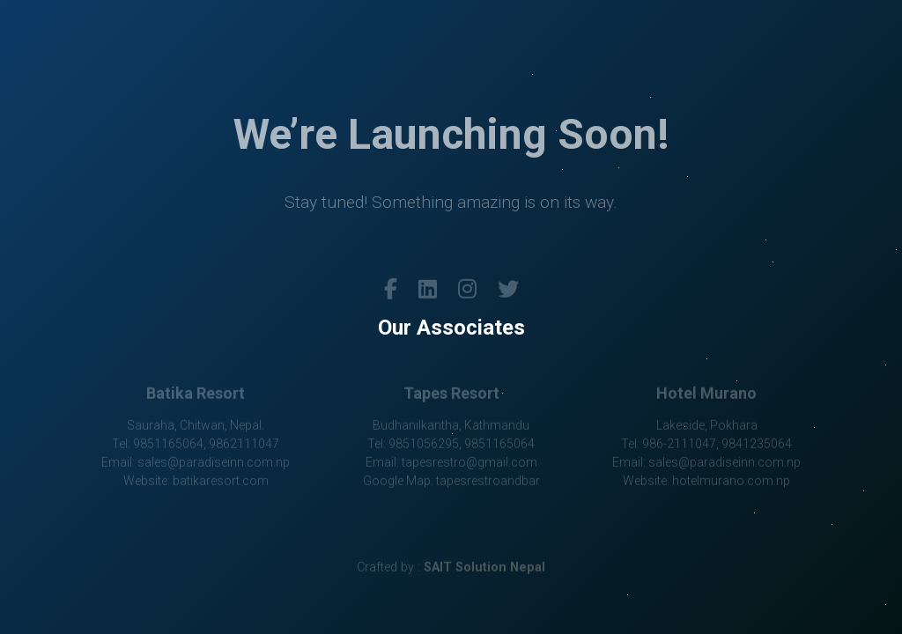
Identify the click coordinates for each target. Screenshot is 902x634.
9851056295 (423, 445)
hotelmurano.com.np (731, 482)
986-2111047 (679, 445)
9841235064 (756, 445)
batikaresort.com (221, 482)
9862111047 (244, 445)
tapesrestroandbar (488, 482)
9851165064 (168, 445)
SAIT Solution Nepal (484, 568)
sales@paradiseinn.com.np (213, 463)
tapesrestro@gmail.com (469, 463)
